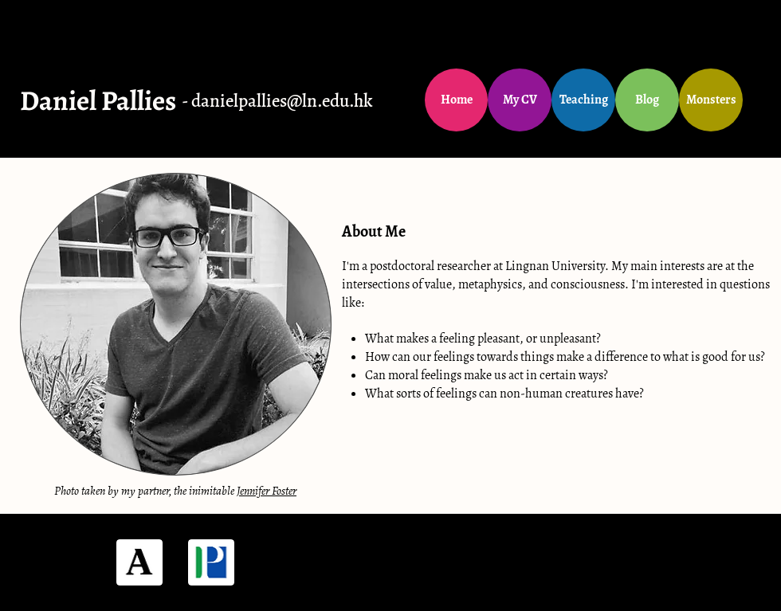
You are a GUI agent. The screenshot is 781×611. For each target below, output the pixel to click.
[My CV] (519, 100)
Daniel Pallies (98, 100)
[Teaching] (583, 100)
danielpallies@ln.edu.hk (282, 100)
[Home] (456, 100)
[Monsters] (711, 100)
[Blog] (647, 100)
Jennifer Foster (266, 491)
